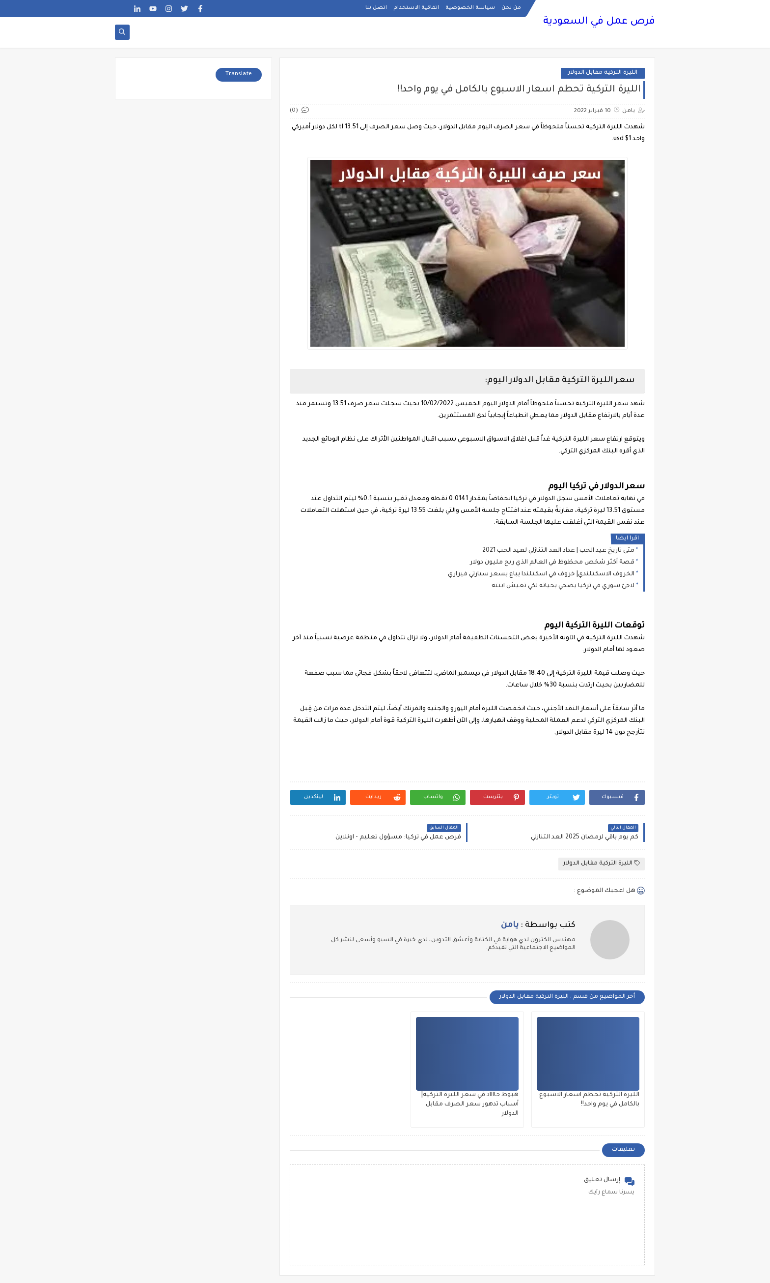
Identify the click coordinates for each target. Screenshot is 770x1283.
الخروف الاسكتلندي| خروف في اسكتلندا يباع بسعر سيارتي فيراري (541, 574)
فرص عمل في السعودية (599, 22)
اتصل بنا (376, 8)
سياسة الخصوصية (470, 8)
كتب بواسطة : (538, 925)
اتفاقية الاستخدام (416, 8)
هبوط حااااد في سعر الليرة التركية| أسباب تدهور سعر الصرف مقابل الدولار (470, 1104)
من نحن (511, 8)
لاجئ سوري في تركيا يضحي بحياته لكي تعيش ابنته (563, 586)
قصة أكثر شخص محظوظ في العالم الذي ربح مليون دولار (552, 562)
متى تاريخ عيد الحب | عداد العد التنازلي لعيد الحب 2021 (558, 550)
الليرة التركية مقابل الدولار (602, 73)
